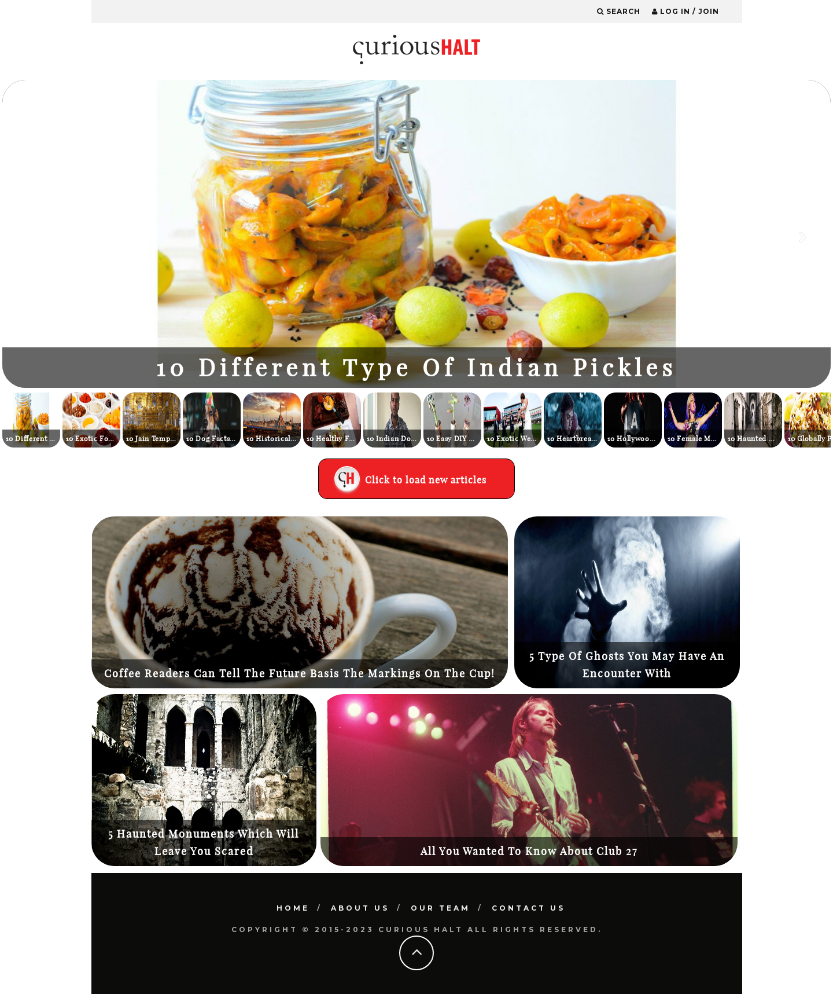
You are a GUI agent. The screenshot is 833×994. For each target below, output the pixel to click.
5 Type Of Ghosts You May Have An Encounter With (627, 665)
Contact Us (528, 908)
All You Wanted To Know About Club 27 (529, 851)
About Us (360, 908)
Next (802, 236)
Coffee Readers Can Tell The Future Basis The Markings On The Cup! (299, 673)
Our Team (440, 908)
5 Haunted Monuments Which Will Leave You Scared (203, 842)
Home (293, 908)
